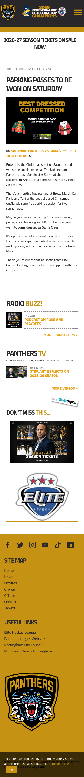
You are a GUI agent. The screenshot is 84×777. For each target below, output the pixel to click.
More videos (65, 388)
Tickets (9, 608)
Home (9, 570)
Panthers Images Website (24, 638)
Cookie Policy (59, 763)
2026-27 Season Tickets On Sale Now (40, 43)
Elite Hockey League (20, 632)
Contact (10, 602)
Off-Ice (9, 595)
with (64, 400)
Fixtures (10, 583)
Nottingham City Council (23, 645)
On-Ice (9, 589)
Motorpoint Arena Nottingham (28, 651)
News (8, 576)
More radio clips (60, 335)
